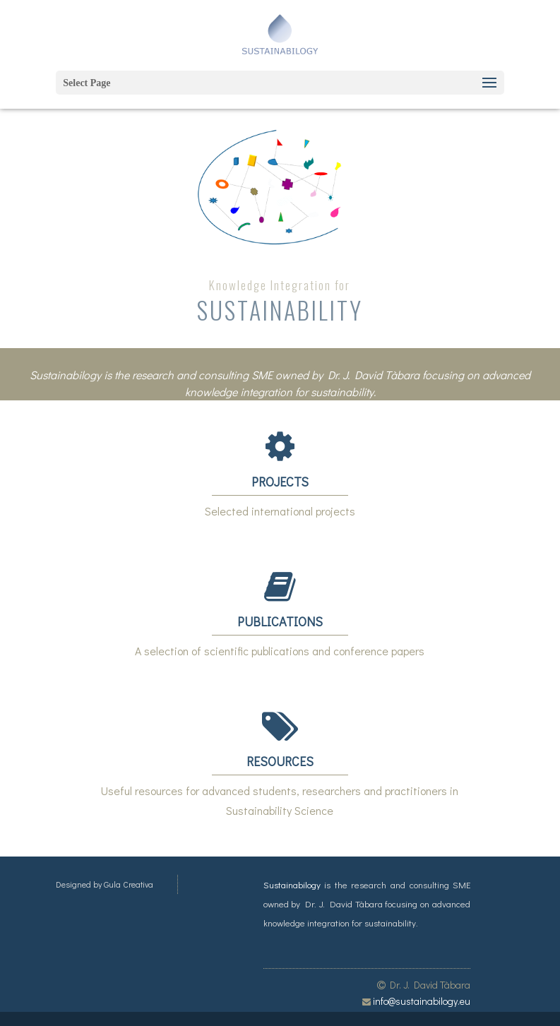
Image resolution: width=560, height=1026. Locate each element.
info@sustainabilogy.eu (421, 1001)
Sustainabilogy (292, 884)
